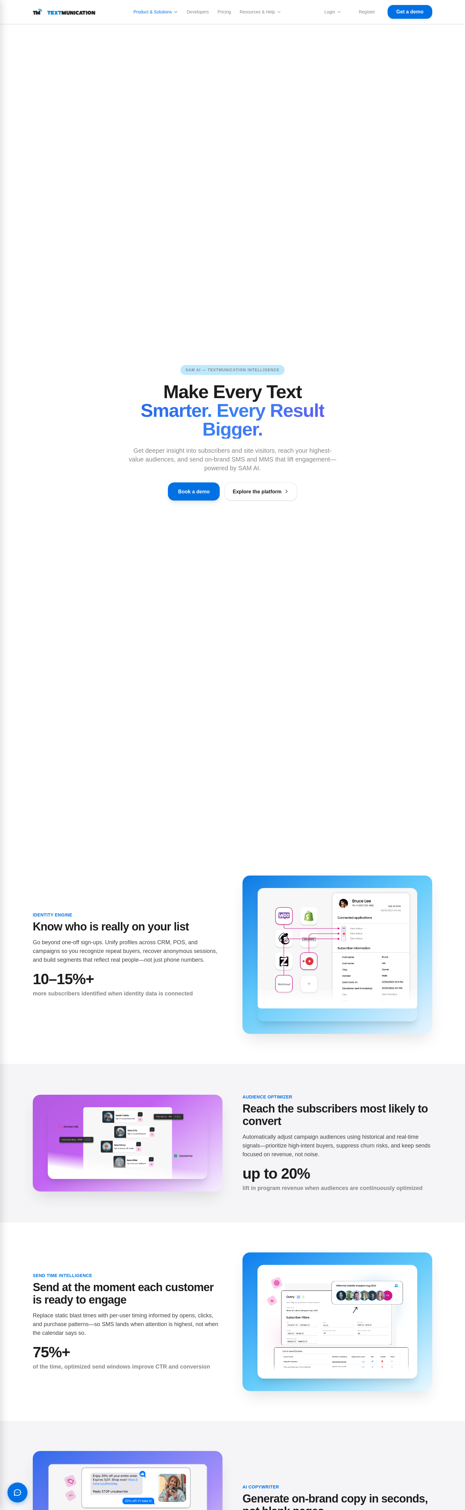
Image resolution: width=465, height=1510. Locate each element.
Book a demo (188, 491)
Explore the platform (265, 491)
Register (367, 11)
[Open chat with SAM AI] (17, 1493)
